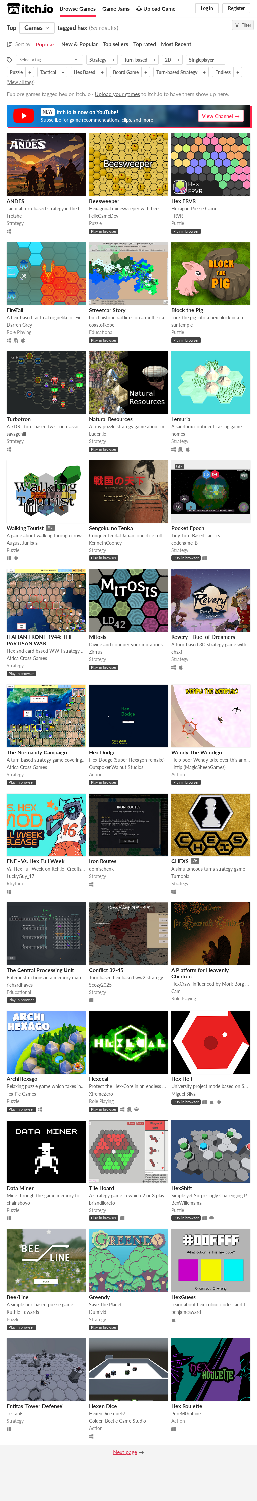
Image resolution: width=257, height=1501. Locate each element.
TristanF (15, 1413)
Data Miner (20, 1188)
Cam (176, 991)
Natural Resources (111, 419)
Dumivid (97, 1312)
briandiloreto (102, 1203)
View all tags (20, 82)
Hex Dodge (102, 752)
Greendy (99, 1297)
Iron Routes (102, 861)
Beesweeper (104, 201)
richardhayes (20, 985)
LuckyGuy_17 (20, 876)
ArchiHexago (22, 1078)
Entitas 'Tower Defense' (35, 1406)
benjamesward (186, 1312)
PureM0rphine (186, 1413)
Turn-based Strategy (176, 72)
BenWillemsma (186, 1203)
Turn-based (135, 60)
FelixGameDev (103, 216)
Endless (223, 72)
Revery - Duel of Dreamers (203, 636)
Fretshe (14, 216)
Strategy (97, 60)
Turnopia (180, 876)
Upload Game (156, 8)
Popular (45, 44)
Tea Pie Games (21, 1094)
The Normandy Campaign (37, 752)
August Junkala (22, 543)
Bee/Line (18, 1297)
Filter (242, 25)
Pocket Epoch (187, 528)
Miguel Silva (183, 1094)
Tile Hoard (101, 1188)
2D (168, 60)
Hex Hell (181, 1078)
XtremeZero (101, 1094)
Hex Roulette (186, 1406)
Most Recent (176, 44)
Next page (125, 1452)
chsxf (176, 652)
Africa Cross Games (27, 658)
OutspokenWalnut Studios (116, 767)
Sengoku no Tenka (111, 528)
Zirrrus (95, 652)
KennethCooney (105, 543)
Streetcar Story (107, 310)
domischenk (101, 869)
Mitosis (97, 636)
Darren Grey (19, 325)
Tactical (48, 72)
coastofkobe (101, 325)
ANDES (15, 201)
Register (236, 8)
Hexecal (98, 1078)
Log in (207, 8)
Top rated (144, 44)
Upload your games (117, 94)
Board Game (126, 72)
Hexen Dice (103, 1406)
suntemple (182, 325)
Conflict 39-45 (106, 970)
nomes (178, 434)
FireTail (15, 310)
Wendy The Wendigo (196, 752)
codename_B (184, 543)
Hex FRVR (183, 201)
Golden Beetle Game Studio (117, 1421)
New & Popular (79, 44)
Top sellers (115, 44)
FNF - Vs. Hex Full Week (36, 861)
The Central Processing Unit (40, 970)
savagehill (16, 434)
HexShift (181, 1188)
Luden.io (97, 434)
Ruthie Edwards (23, 1312)
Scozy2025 (100, 985)
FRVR (177, 216)
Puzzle (16, 72)
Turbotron (19, 419)
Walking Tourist (25, 528)
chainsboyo (18, 1203)
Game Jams (116, 8)
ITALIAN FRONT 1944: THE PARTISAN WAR (40, 639)
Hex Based (84, 72)
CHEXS (180, 861)
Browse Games (78, 8)
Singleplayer (201, 60)
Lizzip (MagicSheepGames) (198, 767)
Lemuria (180, 419)
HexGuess (183, 1297)
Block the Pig (187, 310)
